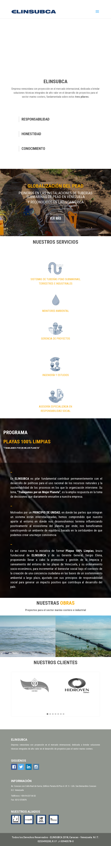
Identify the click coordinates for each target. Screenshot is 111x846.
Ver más (55, 218)
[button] (47, 714)
